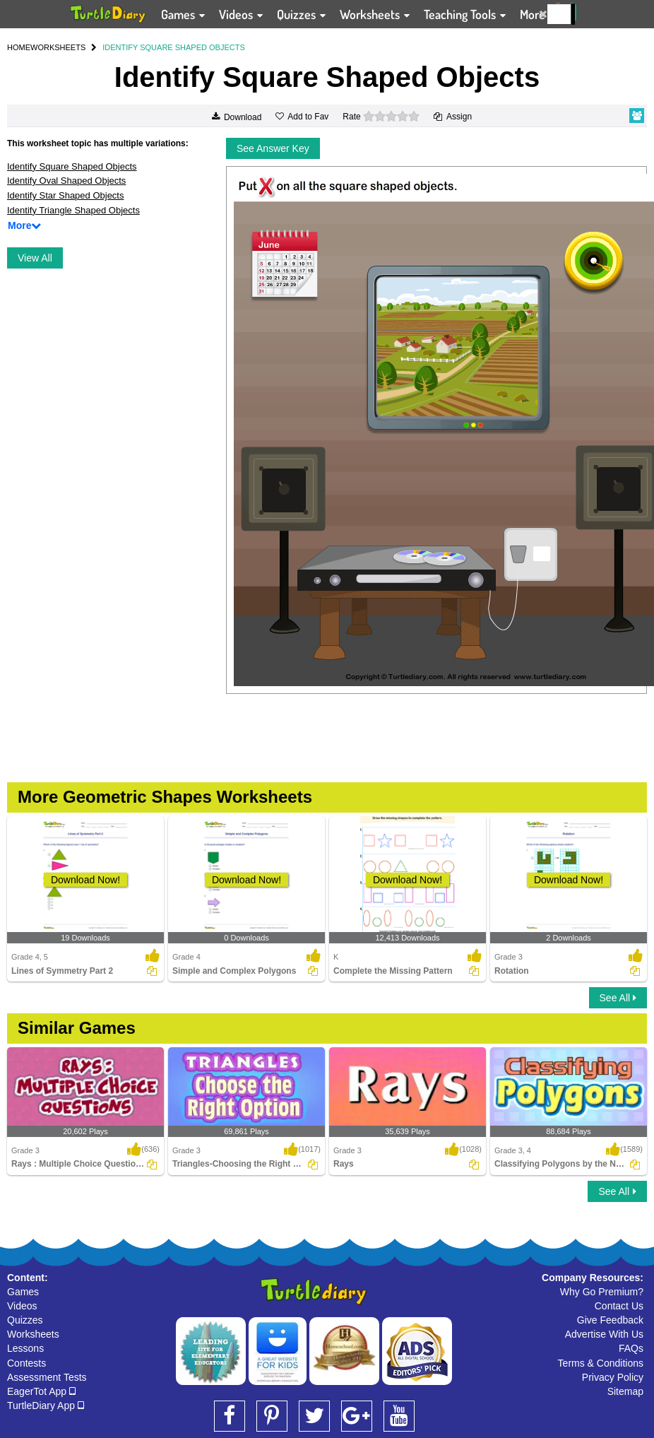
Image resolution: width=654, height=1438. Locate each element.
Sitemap (625, 1391)
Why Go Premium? (601, 1291)
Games (23, 1291)
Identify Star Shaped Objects (65, 195)
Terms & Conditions (600, 1363)
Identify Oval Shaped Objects (66, 180)
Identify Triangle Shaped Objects (73, 210)
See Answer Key (273, 148)
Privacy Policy (612, 1377)
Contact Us (619, 1306)
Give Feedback (610, 1320)
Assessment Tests (47, 1377)
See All (618, 997)
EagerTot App (41, 1391)
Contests (26, 1363)
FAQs (631, 1348)
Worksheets (33, 1334)
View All (35, 258)
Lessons (25, 1348)
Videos (22, 1306)
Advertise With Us (604, 1334)
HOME (18, 47)
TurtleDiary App (45, 1405)
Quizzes (25, 1320)
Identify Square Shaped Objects (72, 166)
